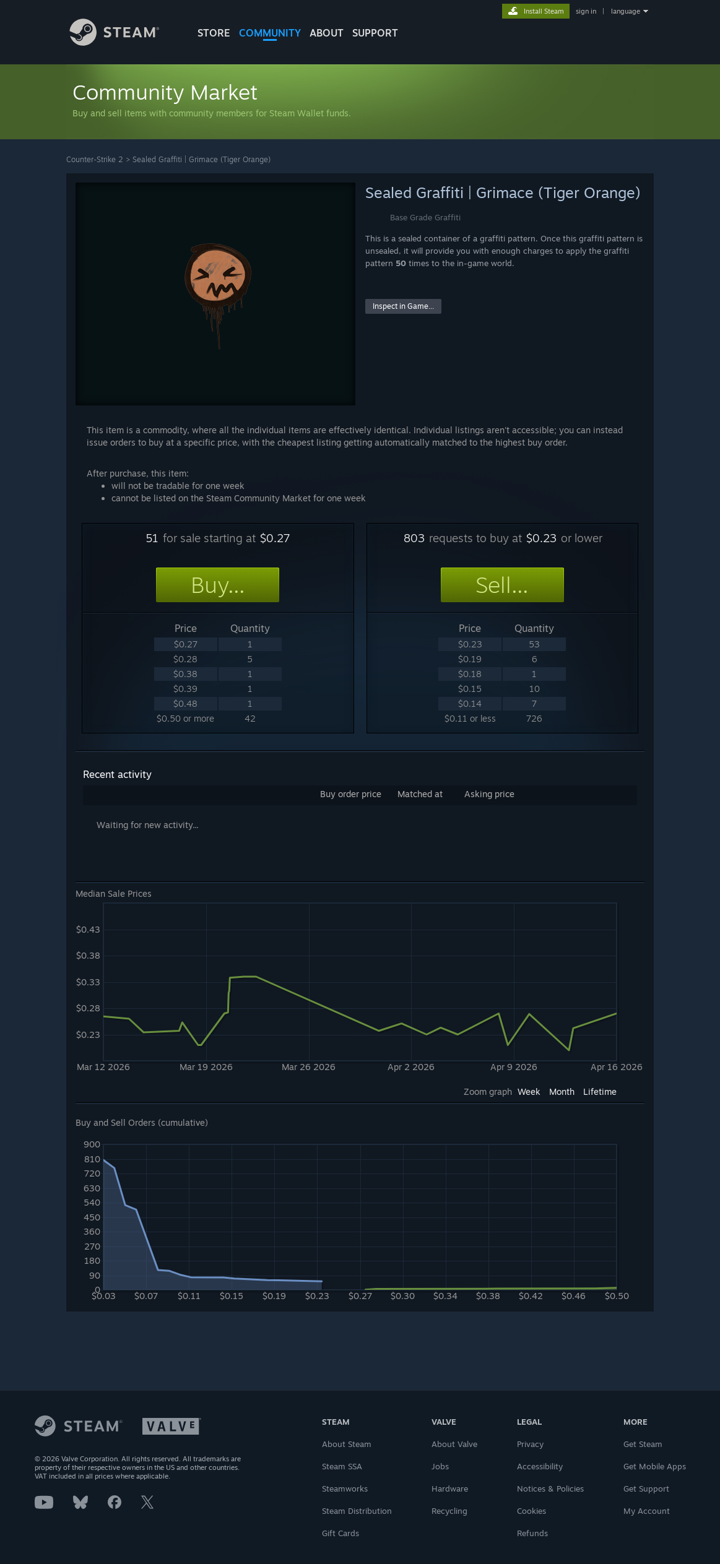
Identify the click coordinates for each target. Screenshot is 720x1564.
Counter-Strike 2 (94, 159)
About (327, 33)
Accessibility (540, 1466)
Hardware (450, 1488)
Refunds (532, 1533)
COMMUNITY (270, 33)
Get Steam (642, 1444)
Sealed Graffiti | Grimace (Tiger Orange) (201, 159)
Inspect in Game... (403, 306)
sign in (586, 11)
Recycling (449, 1511)
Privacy (530, 1444)
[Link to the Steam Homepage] (123, 42)
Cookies (531, 1511)
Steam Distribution (357, 1511)
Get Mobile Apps (654, 1466)
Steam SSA (342, 1466)
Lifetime (600, 1091)
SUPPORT (375, 33)
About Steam (346, 1444)
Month (562, 1091)
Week (529, 1091)
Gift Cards (340, 1533)
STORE (213, 33)
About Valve (454, 1444)
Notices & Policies (550, 1488)
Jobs (440, 1466)
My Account (646, 1511)
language (625, 11)
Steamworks (345, 1488)
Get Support (646, 1488)
